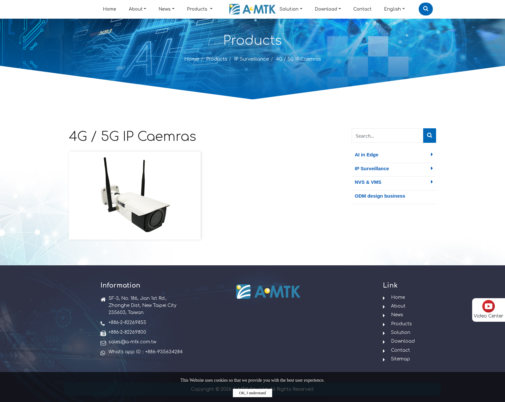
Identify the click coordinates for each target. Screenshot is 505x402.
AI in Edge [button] (394, 154)
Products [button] (198, 9)
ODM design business (380, 196)
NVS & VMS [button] (394, 182)
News (164, 9)
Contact (362, 9)
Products (216, 59)
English (392, 9)
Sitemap (400, 359)
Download (326, 9)
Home (109, 9)
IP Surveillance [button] (394, 168)
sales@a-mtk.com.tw (132, 341)
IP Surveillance (251, 59)
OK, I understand (252, 393)
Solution (289, 9)
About (136, 9)
